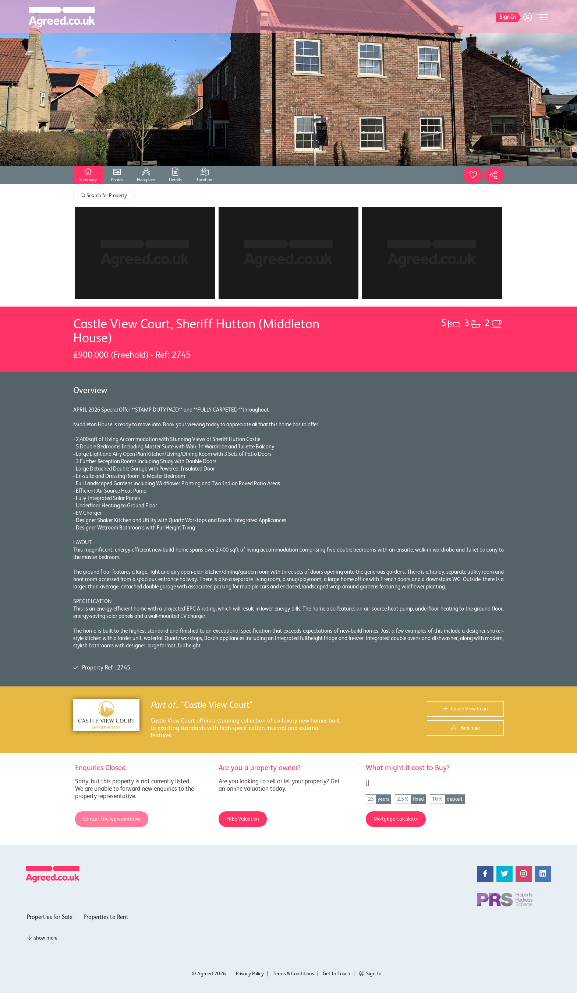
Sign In (370, 973)
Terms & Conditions (293, 973)
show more (42, 938)
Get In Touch (336, 973)
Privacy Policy (250, 973)
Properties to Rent (106, 917)
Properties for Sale (49, 917)
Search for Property (104, 195)
